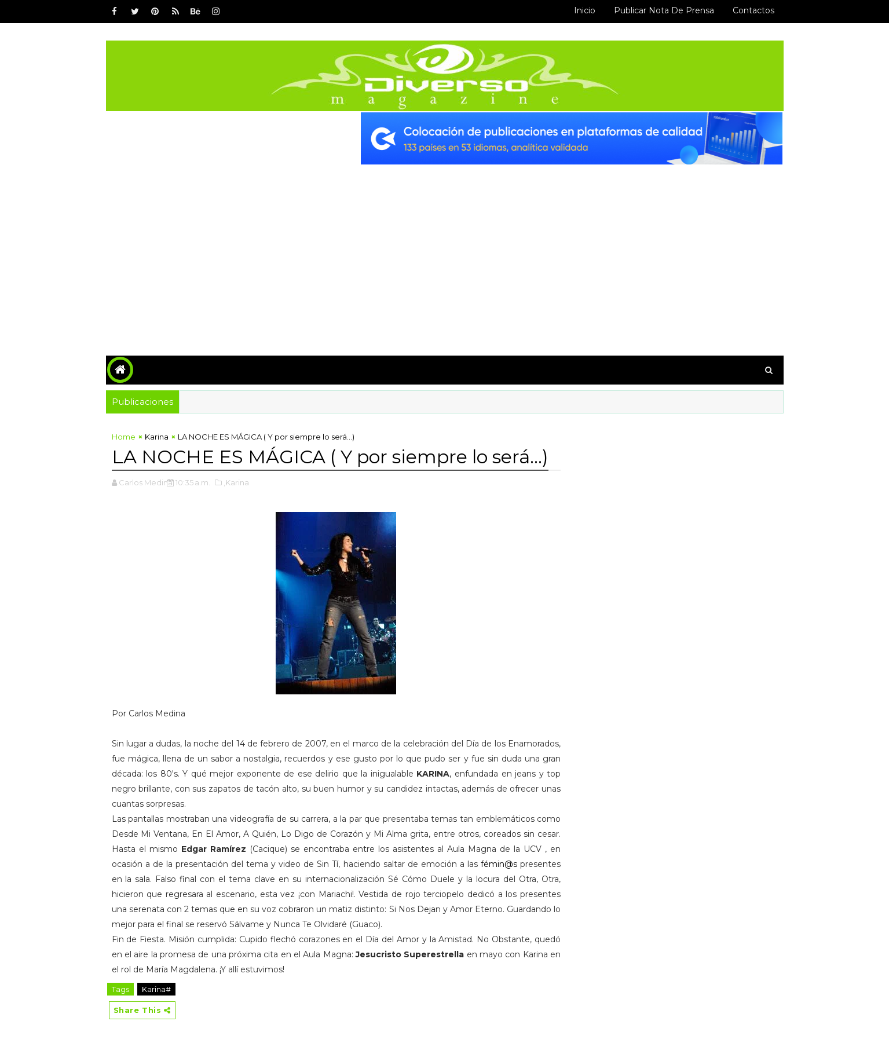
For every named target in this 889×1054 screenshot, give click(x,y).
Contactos (753, 10)
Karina (157, 436)
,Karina (236, 482)
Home (124, 436)
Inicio (584, 10)
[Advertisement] (445, 251)
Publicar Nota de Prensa (664, 10)
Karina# (156, 989)
